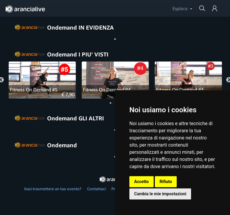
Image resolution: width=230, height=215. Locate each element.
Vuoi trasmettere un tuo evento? (52, 188)
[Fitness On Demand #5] (42, 80)
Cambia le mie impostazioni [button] (160, 193)
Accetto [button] (141, 181)
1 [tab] (115, 39)
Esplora (179, 8)
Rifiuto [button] (166, 181)
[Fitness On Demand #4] (115, 80)
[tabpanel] (42, 80)
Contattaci (96, 188)
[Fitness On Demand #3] (188, 80)
